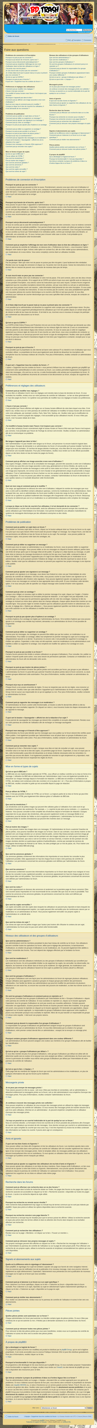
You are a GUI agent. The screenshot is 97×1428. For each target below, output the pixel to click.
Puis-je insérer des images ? (15, 160)
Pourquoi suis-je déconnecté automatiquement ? (22, 62)
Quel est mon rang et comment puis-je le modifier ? (23, 104)
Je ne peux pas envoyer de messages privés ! (65, 87)
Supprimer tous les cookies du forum (44, 1416)
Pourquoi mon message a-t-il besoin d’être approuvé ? (24, 144)
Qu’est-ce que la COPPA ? (15, 77)
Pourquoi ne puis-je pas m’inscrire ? (18, 79)
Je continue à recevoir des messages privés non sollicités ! (69, 89)
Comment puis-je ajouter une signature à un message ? (25, 120)
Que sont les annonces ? (14, 165)
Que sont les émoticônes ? (15, 158)
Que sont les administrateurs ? (59, 57)
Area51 (60, 1367)
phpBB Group (67, 1350)
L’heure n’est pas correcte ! (15, 91)
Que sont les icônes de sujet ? (16, 171)
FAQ (69, 40)
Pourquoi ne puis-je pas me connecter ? (19, 57)
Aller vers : (36, 1407)
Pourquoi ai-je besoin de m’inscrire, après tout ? (22, 60)
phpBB (42, 1420)
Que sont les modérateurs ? (58, 60)
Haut (9, 197)
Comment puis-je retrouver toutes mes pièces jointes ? (68, 149)
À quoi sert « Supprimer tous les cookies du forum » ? (24, 81)
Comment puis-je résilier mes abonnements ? (64, 139)
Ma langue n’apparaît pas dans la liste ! (19, 97)
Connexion (87, 40)
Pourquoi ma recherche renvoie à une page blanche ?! (68, 119)
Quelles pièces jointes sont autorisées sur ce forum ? (67, 147)
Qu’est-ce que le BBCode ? (15, 154)
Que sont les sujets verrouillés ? (17, 169)
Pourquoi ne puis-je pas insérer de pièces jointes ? (23, 133)
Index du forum (13, 36)
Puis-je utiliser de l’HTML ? (15, 156)
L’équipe (27, 1416)
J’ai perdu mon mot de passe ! (16, 68)
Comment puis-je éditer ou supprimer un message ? (23, 118)
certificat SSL (67, 1422)
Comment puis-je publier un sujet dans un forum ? (23, 116)
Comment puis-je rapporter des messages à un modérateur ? (27, 138)
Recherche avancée (85, 32)
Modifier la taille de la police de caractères (89, 35)
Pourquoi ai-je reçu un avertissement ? (19, 135)
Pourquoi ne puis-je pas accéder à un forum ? (21, 131)
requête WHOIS (20, 1385)
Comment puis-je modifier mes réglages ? (20, 89)
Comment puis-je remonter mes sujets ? (19, 146)
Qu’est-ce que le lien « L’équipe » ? (61, 79)
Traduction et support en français (36, 1422)
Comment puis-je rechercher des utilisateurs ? (65, 121)
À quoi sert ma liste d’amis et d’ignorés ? (63, 101)
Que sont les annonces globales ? (17, 162)
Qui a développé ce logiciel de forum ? (62, 157)
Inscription (77, 40)
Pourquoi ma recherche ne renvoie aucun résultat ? (66, 117)
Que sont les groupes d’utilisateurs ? (61, 62)
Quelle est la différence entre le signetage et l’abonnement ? (70, 133)
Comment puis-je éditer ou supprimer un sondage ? (23, 129)
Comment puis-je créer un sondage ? (18, 122)
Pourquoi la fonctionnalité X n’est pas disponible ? (66, 159)
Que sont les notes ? (13, 167)
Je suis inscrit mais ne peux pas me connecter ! (22, 70)
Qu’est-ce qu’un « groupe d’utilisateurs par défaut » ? (67, 77)
